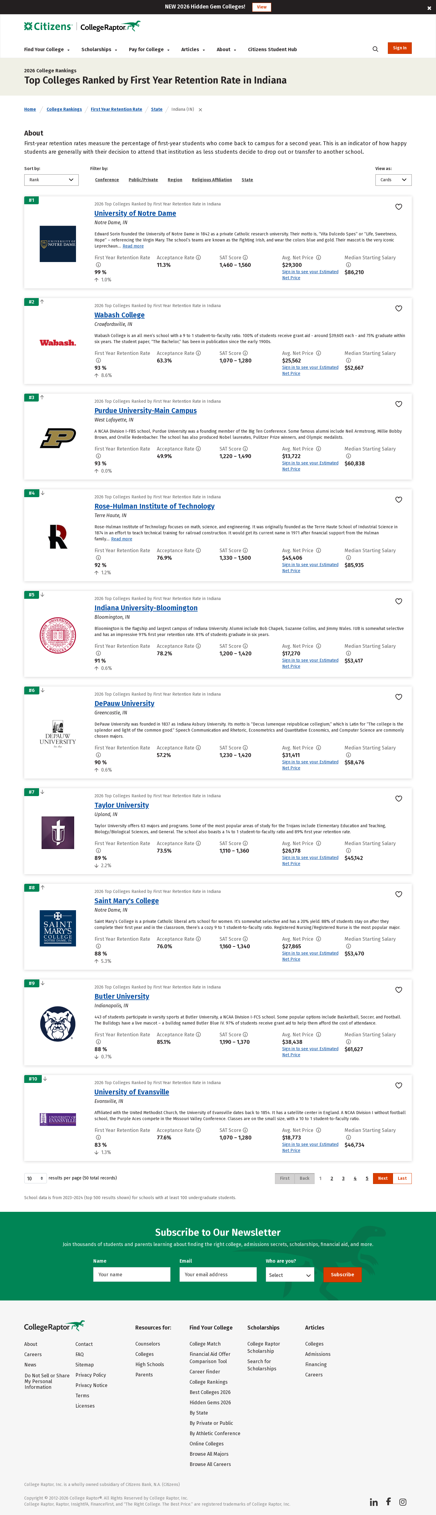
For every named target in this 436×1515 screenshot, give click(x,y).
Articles (193, 49)
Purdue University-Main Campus (145, 410)
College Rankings (64, 109)
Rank (34, 179)
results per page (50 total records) (70, 1178)
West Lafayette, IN (114, 420)
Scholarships (99, 49)
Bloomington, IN (112, 617)
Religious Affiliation (212, 179)
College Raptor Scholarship (263, 1347)
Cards (386, 179)
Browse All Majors (209, 1454)
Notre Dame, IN (110, 222)
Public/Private (143, 179)
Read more (133, 246)
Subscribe (342, 1274)
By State (199, 1413)
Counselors (147, 1344)
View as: (383, 168)
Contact (84, 1344)
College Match (205, 1344)
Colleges (144, 1354)
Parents (144, 1375)
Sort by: (32, 168)
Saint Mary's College (126, 901)
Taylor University (121, 805)
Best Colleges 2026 (210, 1392)
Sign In (400, 48)
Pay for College (149, 49)
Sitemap (84, 1365)
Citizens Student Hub (272, 49)
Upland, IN (105, 814)
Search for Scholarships (261, 1365)
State (157, 109)
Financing (316, 1364)
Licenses (85, 1406)
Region (175, 179)
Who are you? (281, 1261)
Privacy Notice (91, 1385)
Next (383, 1178)
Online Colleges (207, 1444)
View (261, 7)
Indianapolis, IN (111, 1005)
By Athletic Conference (215, 1433)
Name (100, 1261)
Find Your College (46, 49)
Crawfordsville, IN (113, 324)
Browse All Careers (210, 1464)
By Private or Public (211, 1423)
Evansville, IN (108, 1101)
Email (186, 1261)
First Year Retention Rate (116, 109)
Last (402, 1178)
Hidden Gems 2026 (210, 1402)
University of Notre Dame (135, 213)
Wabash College (119, 315)
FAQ (79, 1354)
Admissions (318, 1354)
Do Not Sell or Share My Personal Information (47, 1381)
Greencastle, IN (110, 713)
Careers (33, 1354)
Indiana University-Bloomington (146, 608)
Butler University (121, 996)
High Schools (149, 1364)
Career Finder (205, 1372)
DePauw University (124, 703)
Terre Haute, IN (110, 515)
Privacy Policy (90, 1375)
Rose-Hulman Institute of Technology (154, 506)
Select (276, 1275)
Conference (107, 179)
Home (30, 109)
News (30, 1365)
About (226, 49)
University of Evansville (131, 1092)
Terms (82, 1396)
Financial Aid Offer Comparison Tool (210, 1357)
